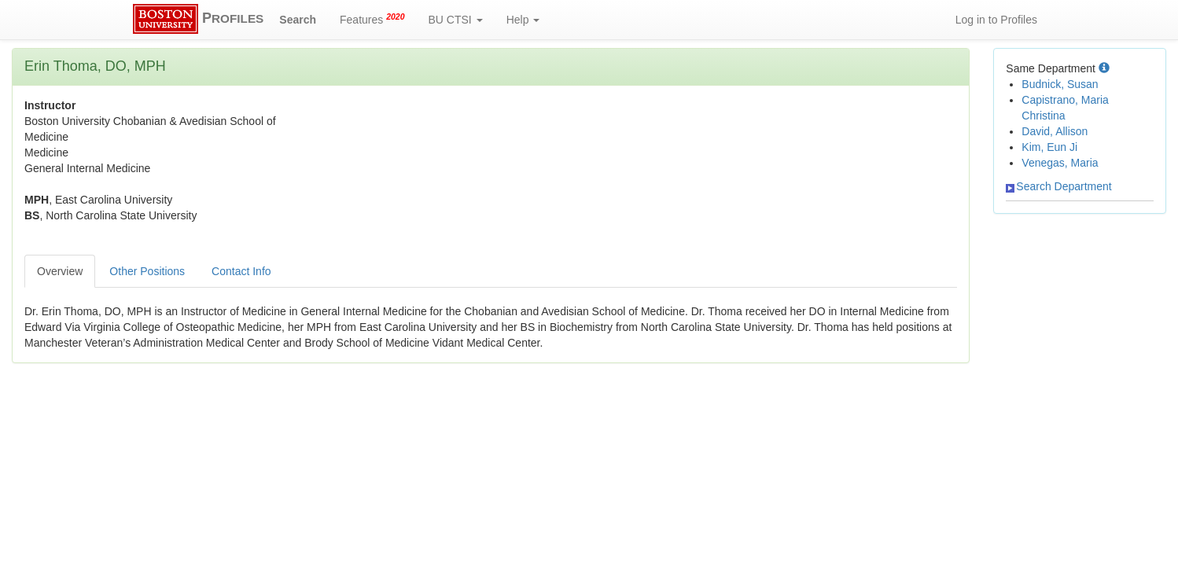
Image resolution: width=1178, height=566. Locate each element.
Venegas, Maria (1060, 162)
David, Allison (1055, 131)
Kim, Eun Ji (1049, 147)
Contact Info (241, 271)
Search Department (1058, 186)
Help (523, 19)
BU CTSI (456, 19)
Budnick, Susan (1060, 84)
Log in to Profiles (996, 19)
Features (372, 19)
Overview (60, 271)
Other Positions (147, 271)
